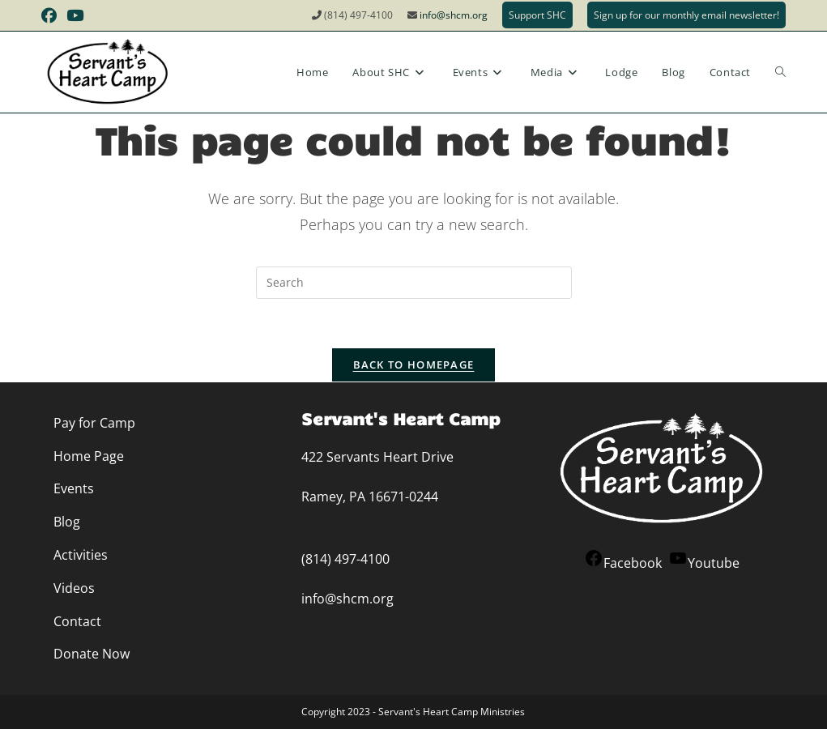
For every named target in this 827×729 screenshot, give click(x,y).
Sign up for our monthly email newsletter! (686, 15)
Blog (66, 522)
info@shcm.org (454, 15)
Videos (74, 588)
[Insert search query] (414, 282)
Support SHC (537, 15)
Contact (77, 621)
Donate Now (91, 654)
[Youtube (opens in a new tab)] (75, 15)
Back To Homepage (414, 364)
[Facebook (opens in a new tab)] (51, 15)
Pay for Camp (94, 423)
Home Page (88, 456)
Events (73, 488)
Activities (80, 555)
